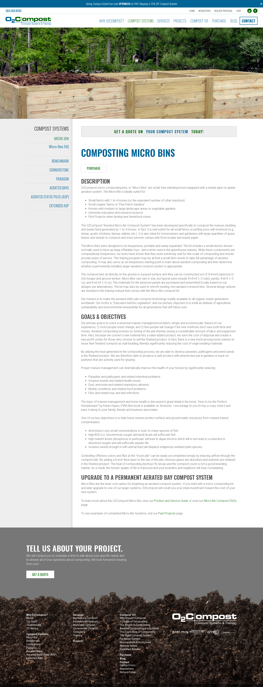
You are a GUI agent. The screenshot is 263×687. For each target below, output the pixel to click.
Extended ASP (59, 205)
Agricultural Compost (85, 618)
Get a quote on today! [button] (159, 131)
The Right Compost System (136, 635)
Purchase (219, 21)
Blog (233, 21)
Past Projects (167, 513)
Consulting (79, 632)
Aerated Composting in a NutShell (139, 628)
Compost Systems (141, 21)
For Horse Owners (130, 639)
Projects (179, 21)
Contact (248, 21)
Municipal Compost (84, 625)
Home (192, 11)
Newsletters (204, 11)
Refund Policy (128, 672)
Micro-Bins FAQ (59, 146)
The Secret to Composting (135, 625)
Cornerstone (59, 170)
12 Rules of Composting (133, 621)
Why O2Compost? (111, 21)
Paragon (62, 179)
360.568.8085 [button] (13, 11)
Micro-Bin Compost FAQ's (220, 501)
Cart (238, 11)
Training (77, 635)
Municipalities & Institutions (135, 642)
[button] (44, 21)
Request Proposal (223, 11)
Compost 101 (199, 21)
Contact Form (128, 665)
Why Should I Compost (133, 618)
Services (163, 21)
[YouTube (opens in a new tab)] (249, 11)
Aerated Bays (59, 187)
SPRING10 (124, 4)
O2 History (32, 628)
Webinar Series (128, 645)
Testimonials (33, 625)
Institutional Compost (85, 621)
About (29, 618)
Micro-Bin (61, 138)
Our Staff (31, 621)
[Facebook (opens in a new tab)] (255, 11)
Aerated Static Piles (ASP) (50, 196)
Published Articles (130, 649)
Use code (114, 4)
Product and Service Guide (171, 501)
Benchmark (60, 161)
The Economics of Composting (137, 632)
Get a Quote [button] (40, 574)
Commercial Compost (85, 628)
